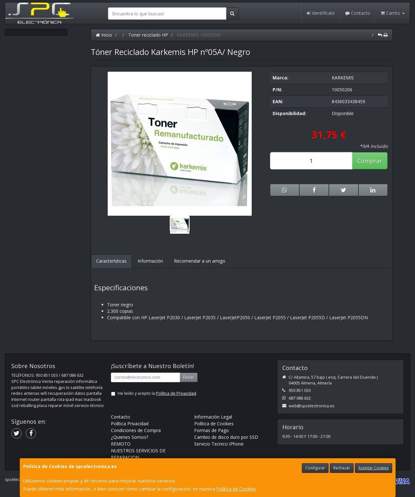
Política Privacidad (130, 423)
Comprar (369, 161)
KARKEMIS (343, 78)
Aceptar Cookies (373, 468)
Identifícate (321, 13)
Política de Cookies (236, 489)
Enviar (188, 377)
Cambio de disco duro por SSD (226, 437)
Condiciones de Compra (136, 430)
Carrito (393, 13)
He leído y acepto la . (157, 393)
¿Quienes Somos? (129, 437)
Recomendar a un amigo (199, 261)
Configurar (315, 468)
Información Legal (213, 417)
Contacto (357, 13)
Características (111, 261)
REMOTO (121, 444)
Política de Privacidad (176, 393)
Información (150, 261)
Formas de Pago (211, 430)
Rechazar (341, 468)
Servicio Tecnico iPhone (219, 444)
